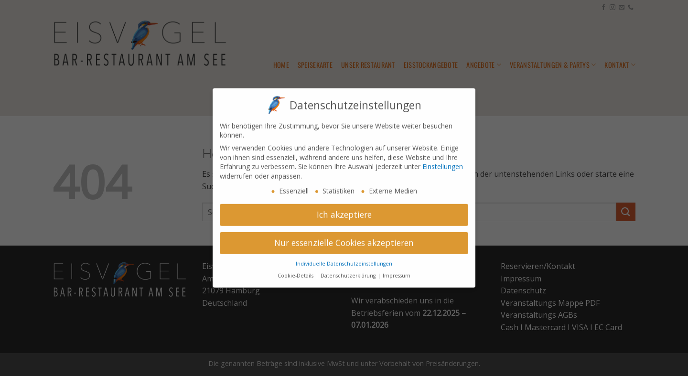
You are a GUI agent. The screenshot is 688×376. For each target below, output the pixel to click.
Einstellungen (442, 161)
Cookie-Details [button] (296, 271)
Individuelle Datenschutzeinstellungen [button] (344, 259)
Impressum (396, 271)
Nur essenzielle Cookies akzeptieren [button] (344, 238)
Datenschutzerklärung (349, 271)
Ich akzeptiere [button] (344, 209)
